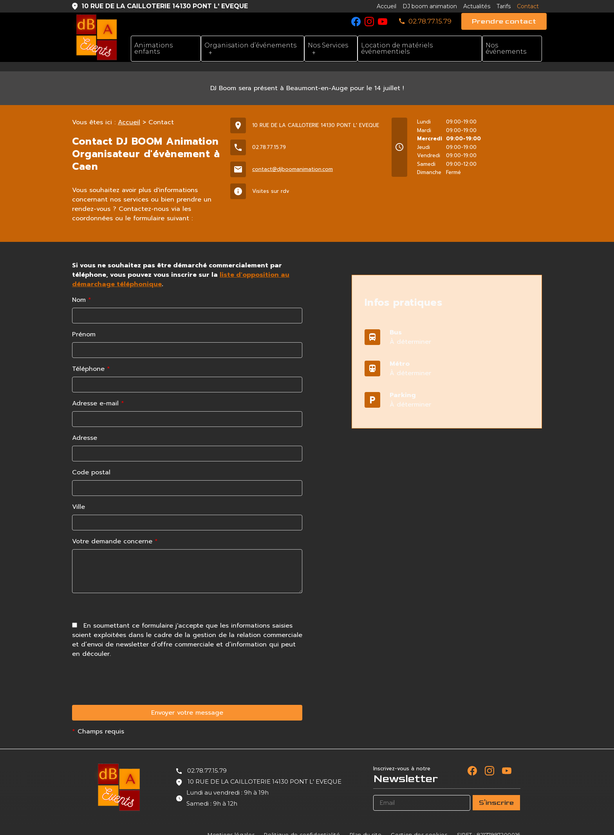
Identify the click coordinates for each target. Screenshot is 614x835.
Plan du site (366, 825)
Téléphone (91, 359)
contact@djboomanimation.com (292, 159)
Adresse (84, 428)
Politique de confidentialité (302, 825)
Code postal (91, 463)
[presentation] (131, 737)
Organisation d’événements (250, 45)
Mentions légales (231, 825)
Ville (78, 497)
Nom (81, 290)
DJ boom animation (430, 6)
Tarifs (504, 6)
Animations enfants (153, 48)
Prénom (84, 325)
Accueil (386, 6)
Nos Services (328, 45)
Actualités (476, 6)
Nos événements (506, 48)
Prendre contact (503, 21)
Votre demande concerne (115, 532)
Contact (528, 6)
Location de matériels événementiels (397, 48)
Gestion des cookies (419, 825)
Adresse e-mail (98, 394)
